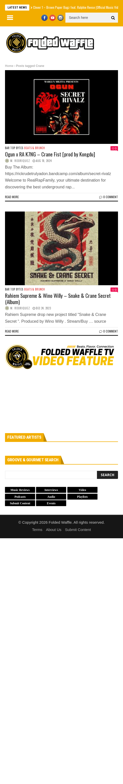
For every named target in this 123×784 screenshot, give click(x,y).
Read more (12, 197)
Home (9, 66)
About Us (53, 529)
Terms (37, 529)
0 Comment (108, 197)
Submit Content (78, 529)
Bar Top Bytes (14, 148)
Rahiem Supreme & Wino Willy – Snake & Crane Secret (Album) (58, 299)
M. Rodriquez (20, 161)
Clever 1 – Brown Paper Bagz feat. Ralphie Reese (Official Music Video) (77, 7)
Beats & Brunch (34, 148)
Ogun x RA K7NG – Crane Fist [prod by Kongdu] (50, 154)
